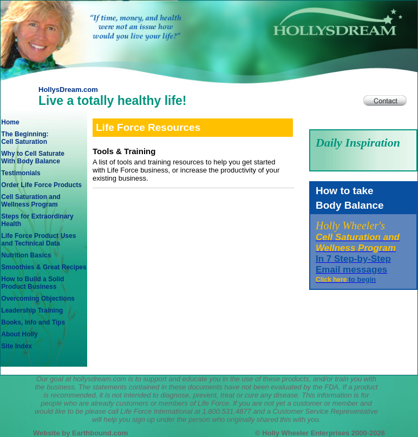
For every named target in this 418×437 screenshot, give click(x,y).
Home (10, 122)
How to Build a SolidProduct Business (32, 282)
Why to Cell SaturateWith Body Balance (32, 157)
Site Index (16, 346)
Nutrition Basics (26, 255)
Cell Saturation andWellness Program (30, 200)
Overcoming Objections (37, 298)
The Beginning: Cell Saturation (24, 137)
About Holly (19, 334)
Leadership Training (32, 310)
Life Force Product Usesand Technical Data (38, 239)
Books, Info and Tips (33, 322)
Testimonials (20, 173)
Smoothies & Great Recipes (43, 267)
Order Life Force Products (41, 185)
